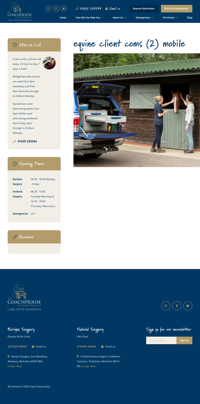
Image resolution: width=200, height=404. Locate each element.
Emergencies (143, 17)
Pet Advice (168, 17)
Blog (189, 17)
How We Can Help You (88, 17)
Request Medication (144, 8)
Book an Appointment (177, 8)
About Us (118, 17)
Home (63, 17)
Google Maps (15, 366)
